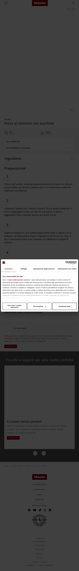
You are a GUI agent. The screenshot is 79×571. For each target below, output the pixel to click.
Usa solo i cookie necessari (14, 306)
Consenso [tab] (9, 269)
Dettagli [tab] (24, 269)
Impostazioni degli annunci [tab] (44, 269)
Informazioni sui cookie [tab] (67, 269)
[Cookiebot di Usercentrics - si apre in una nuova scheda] (67, 262)
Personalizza (39, 306)
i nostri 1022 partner (15, 280)
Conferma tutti (64, 306)
